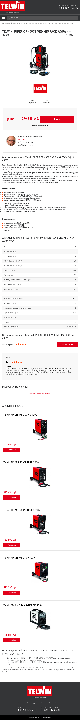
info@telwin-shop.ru (25, 145)
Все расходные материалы (40, 393)
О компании (22, 703)
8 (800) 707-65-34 (68, 8)
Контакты (58, 703)
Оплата (29, 703)
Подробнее (12, 450)
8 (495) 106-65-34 (28, 709)
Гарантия (44, 703)
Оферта (51, 703)
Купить (57, 119)
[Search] (42, 18)
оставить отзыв (67, 344)
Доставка (36, 703)
